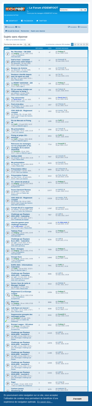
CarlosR (16, 130)
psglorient (61, 388)
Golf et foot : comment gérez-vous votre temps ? (21, 61)
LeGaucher (17, 170)
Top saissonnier (17, 98)
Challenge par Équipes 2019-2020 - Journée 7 (20, 353)
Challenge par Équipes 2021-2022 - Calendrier (20, 215)
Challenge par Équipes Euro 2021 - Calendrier (20, 240)
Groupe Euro (16, 257)
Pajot (13, 382)
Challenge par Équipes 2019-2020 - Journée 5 (20, 373)
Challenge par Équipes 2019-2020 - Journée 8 (20, 343)
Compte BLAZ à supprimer (22, 208)
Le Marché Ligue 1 (22, 126)
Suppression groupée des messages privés (21, 315)
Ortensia (16, 106)
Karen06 (16, 164)
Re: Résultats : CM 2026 (21, 52)
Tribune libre (24, 65)
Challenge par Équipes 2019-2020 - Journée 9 (20, 333)
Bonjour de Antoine (19, 68)
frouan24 (17, 151)
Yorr (15, 78)
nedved (16, 209)
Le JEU (22, 101)
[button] (87, 44)
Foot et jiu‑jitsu (17, 104)
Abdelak (16, 287)
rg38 (15, 218)
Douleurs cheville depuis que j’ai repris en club (21, 75)
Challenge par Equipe (22, 219)
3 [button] (78, 44)
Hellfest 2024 (16, 156)
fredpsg (16, 53)
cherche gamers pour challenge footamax (20, 223)
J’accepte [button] (77, 399)
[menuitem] (17, 27)
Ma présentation (17, 129)
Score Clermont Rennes (21, 190)
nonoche (16, 158)
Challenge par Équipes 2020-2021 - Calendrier (20, 274)
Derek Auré (17, 99)
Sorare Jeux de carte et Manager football (20, 284)
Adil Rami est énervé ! (20, 308)
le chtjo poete (18, 226)
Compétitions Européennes (17, 185)
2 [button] (75, 44)
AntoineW (17, 63)
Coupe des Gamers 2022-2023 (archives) (21, 203)
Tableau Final (16, 231)
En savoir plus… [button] (45, 402)
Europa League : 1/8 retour (22, 324)
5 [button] (84, 44)
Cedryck (16, 93)
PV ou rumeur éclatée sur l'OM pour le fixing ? (21, 90)
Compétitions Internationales (17, 55)
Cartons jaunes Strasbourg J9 (17, 390)
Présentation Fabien (19, 175)
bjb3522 (16, 191)
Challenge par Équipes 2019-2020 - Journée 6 (20, 363)
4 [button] (81, 44)
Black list (15, 302)
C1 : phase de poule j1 (20, 182)
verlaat (16, 384)
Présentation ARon (19, 169)
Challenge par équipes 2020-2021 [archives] (20, 245)
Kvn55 (16, 310)
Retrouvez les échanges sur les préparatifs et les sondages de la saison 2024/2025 (21, 147)
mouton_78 (17, 114)
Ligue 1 (22, 86)
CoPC (16, 124)
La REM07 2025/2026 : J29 (22, 83)
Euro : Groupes (17, 249)
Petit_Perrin (17, 177)
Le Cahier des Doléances (24, 211)
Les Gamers (24, 71)
